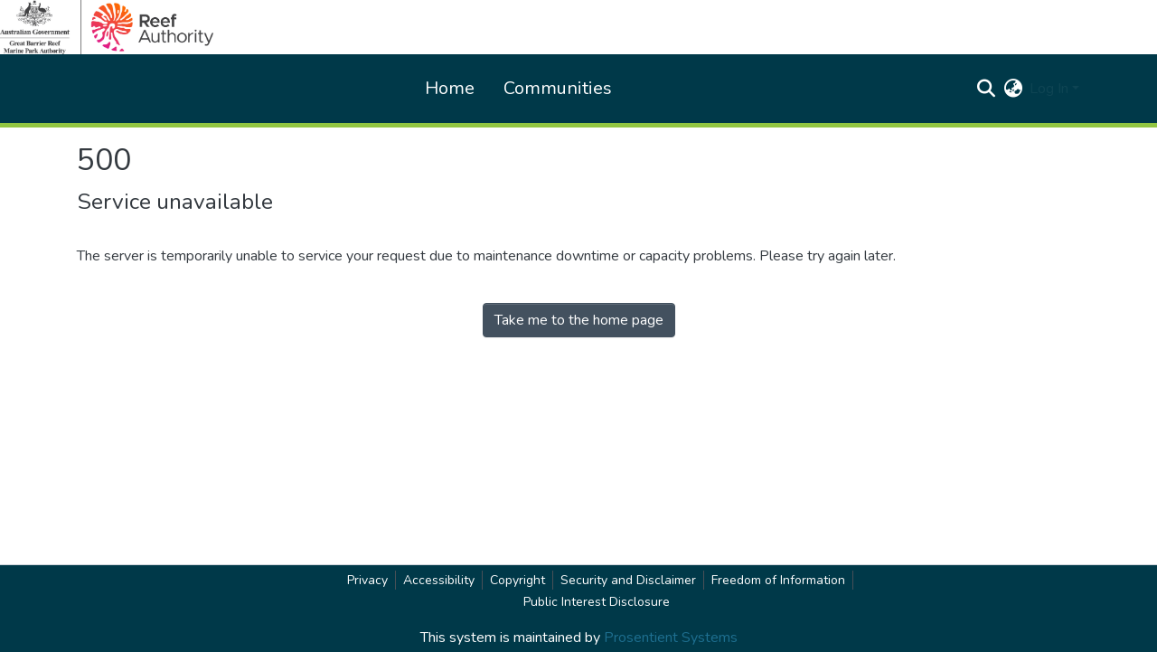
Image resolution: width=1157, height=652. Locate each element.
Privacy (367, 580)
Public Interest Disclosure (596, 601)
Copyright (517, 580)
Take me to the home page (578, 320)
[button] (985, 88)
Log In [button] (1051, 89)
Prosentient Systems (671, 637)
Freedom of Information (778, 580)
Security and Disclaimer (628, 580)
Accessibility (439, 580)
